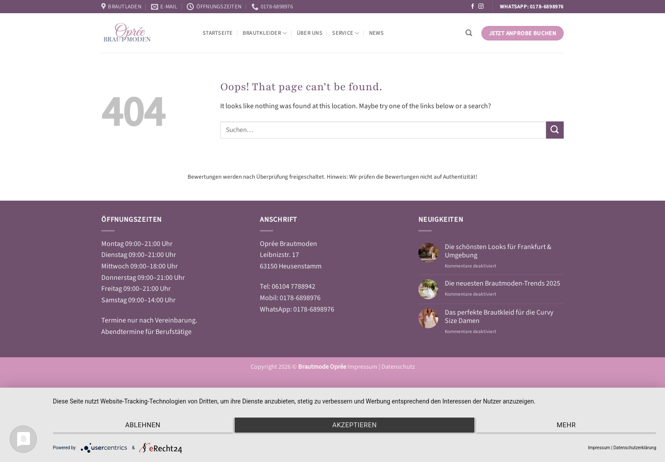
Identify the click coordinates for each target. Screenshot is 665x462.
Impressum (363, 366)
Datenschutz (398, 366)
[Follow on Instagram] (481, 7)
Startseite (218, 33)
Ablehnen (142, 425)
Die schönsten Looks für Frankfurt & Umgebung (498, 251)
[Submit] (555, 130)
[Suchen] (469, 33)
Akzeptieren (354, 425)
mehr (566, 425)
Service (345, 33)
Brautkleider (265, 33)
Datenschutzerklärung (634, 447)
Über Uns (309, 33)
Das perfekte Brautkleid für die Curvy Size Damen (499, 316)
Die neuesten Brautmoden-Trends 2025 (502, 283)
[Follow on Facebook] (472, 7)
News (376, 33)
